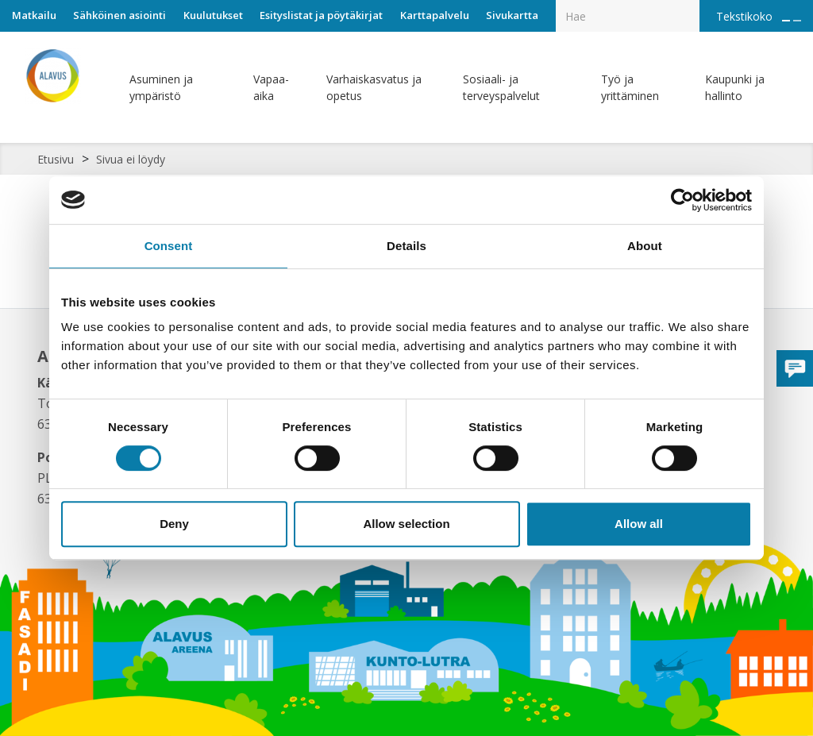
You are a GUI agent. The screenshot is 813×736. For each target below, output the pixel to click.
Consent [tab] (168, 245)
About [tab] (644, 245)
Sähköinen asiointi (119, 15)
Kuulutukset (213, 15)
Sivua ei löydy (130, 159)
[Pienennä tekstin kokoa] (797, 20)
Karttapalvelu (434, 15)
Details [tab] (406, 245)
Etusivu (55, 159)
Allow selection (406, 523)
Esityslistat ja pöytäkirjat (321, 15)
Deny (174, 523)
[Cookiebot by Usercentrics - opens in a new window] (682, 200)
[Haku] (690, 5)
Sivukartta (512, 15)
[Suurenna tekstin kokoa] (786, 20)
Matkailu (34, 15)
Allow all (639, 523)
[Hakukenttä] (627, 16)
